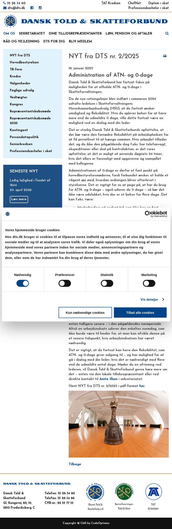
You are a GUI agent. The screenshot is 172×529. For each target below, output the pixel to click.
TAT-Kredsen (110, 3)
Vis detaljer (149, 299)
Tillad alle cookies (140, 312)
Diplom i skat (158, 3)
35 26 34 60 (16, 3)
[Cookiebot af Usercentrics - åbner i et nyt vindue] (148, 214)
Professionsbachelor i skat (148, 8)
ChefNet (134, 3)
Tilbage (75, 464)
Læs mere (19, 199)
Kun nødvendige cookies (85, 312)
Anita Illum (108, 379)
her (142, 386)
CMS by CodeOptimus (94, 523)
